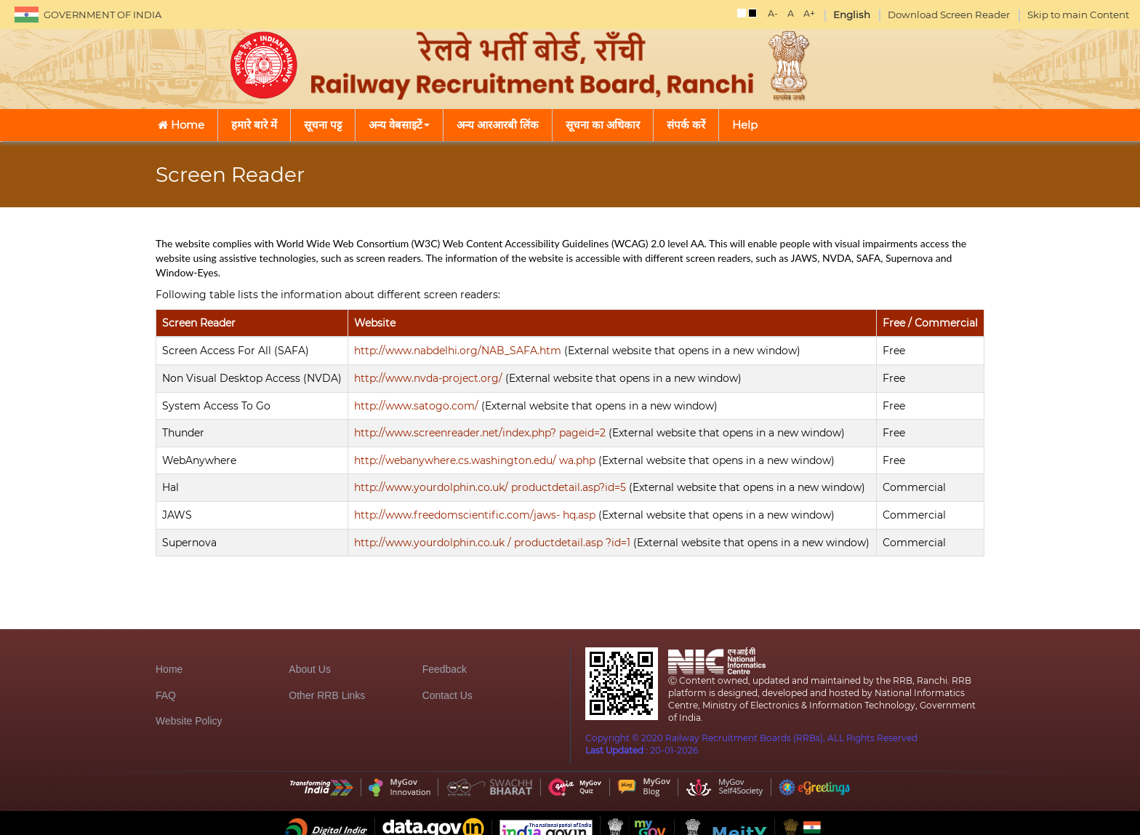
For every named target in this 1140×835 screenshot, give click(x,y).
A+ (809, 13)
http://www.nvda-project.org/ (428, 378)
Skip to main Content (1078, 14)
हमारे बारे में (254, 125)
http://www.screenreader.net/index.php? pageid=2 (480, 432)
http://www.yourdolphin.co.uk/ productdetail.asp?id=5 (490, 487)
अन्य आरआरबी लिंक (498, 125)
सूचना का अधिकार (603, 125)
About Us (310, 669)
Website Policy (189, 721)
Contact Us (447, 695)
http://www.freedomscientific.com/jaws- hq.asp (474, 515)
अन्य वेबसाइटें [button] (399, 125)
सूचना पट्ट (323, 125)
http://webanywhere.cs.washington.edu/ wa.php (474, 460)
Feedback (444, 669)
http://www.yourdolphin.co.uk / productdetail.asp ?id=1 (492, 542)
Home (181, 125)
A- (773, 13)
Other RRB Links (327, 695)
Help (745, 125)
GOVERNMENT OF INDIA (102, 14)
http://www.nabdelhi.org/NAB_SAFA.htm (457, 350)
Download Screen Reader (949, 14)
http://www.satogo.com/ (416, 405)
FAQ (166, 695)
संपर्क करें (686, 125)
